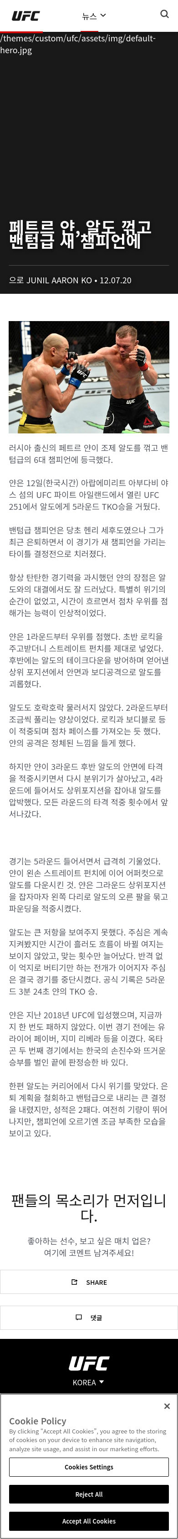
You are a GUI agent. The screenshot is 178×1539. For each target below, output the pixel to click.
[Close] (167, 1406)
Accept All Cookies (89, 1521)
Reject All (88, 1494)
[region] (89, 1466)
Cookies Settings (89, 1467)
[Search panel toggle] (165, 14)
